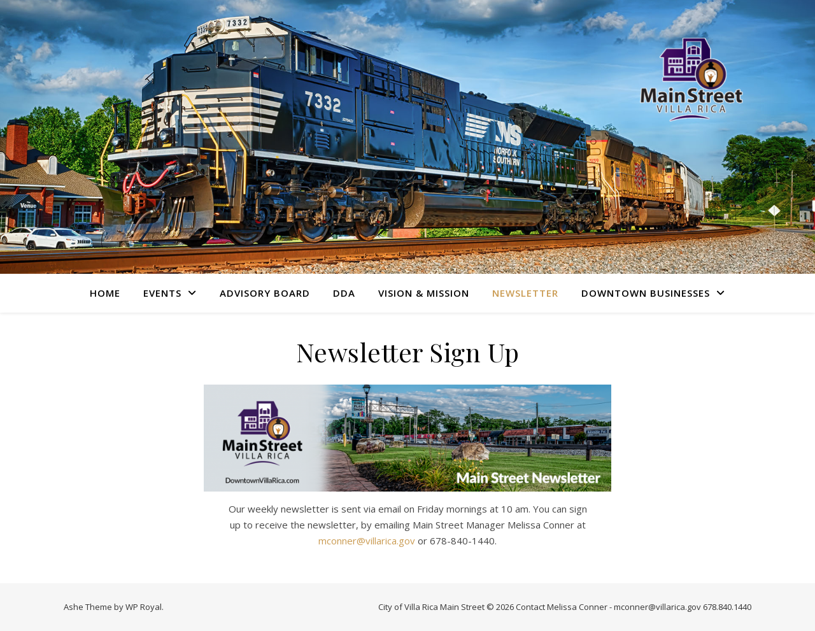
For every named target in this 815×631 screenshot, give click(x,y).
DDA (344, 293)
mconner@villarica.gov (366, 540)
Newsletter (525, 293)
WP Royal (143, 607)
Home (105, 293)
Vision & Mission (423, 293)
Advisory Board (265, 293)
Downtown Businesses (645, 293)
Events (162, 293)
